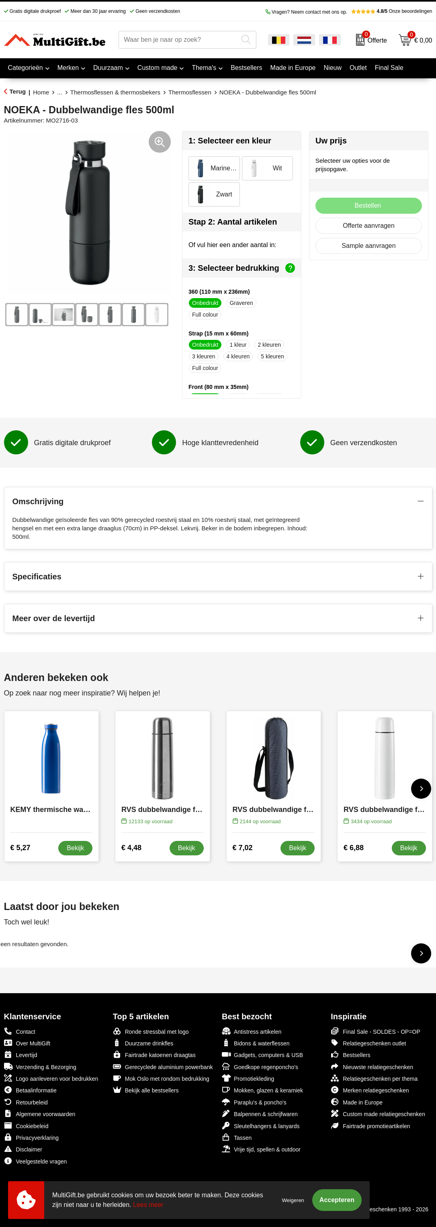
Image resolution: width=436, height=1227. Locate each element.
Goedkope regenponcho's (260, 1066)
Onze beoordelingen (391, 11)
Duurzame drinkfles (143, 1043)
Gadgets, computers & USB (262, 1054)
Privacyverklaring (31, 1137)
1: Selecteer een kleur (229, 140)
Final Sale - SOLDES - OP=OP (375, 1031)
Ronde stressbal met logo (151, 1031)
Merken (68, 67)
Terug (18, 91)
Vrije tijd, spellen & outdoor (261, 1149)
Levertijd (20, 1054)
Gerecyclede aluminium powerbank (163, 1066)
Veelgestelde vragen (35, 1161)
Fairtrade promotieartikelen (370, 1125)
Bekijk (75, 848)
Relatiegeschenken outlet (368, 1043)
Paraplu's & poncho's (254, 1102)
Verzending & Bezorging (40, 1066)
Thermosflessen (189, 92)
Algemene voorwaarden (40, 1113)
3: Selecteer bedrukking (241, 268)
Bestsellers (350, 1054)
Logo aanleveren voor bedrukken (51, 1078)
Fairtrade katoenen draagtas (154, 1054)
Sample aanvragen (368, 245)
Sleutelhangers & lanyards (260, 1125)
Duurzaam (108, 67)
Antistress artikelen (251, 1031)
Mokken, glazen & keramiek (262, 1090)
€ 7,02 (243, 848)
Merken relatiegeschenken (370, 1090)
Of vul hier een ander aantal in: (232, 244)
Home (41, 92)
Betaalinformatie (30, 1090)
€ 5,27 (20, 848)
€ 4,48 (131, 848)
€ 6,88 (354, 848)
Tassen (237, 1137)
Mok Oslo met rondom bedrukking (161, 1078)
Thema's (204, 67)
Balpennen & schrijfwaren (260, 1113)
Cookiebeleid (26, 1125)
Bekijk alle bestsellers (146, 1090)
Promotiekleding (248, 1078)
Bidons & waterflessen (256, 1043)
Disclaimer (23, 1149)
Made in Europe (357, 1102)
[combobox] (178, 40)
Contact (19, 1031)
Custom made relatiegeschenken (378, 1113)
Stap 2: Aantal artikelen (232, 221)
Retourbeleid (26, 1102)
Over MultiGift (27, 1043)
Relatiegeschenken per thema (374, 1078)
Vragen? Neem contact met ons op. (307, 12)
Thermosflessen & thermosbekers (115, 92)
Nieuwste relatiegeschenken (372, 1066)
